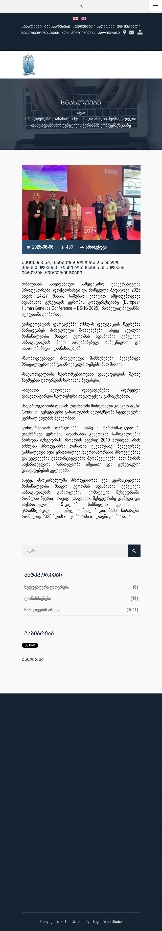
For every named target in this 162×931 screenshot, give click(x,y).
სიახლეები (32, 27)
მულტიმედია (83, 33)
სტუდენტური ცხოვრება (93, 27)
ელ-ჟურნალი (129, 27)
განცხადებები (57, 27)
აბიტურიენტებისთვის (39, 33)
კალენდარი (109, 33)
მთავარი (81, 112)
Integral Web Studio (106, 921)
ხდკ (65, 33)
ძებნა (134, 551)
